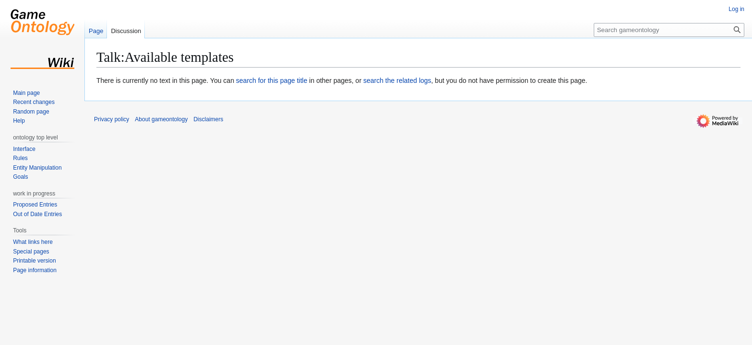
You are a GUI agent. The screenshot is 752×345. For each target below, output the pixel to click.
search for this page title (271, 80)
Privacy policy (111, 119)
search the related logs (397, 80)
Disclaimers (208, 119)
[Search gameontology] (669, 30)
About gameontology (161, 119)
